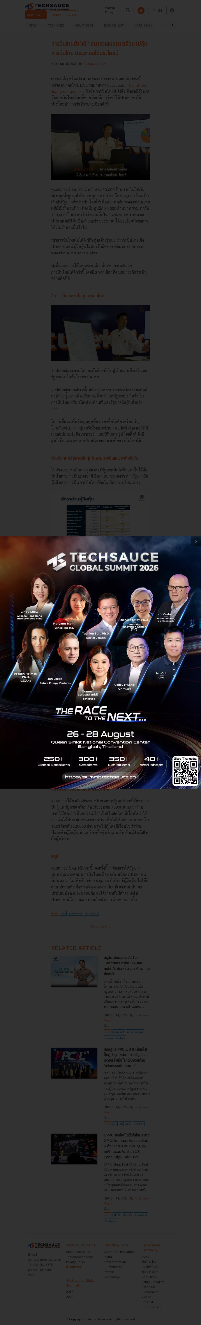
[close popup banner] (196, 541)
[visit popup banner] (100, 662)
